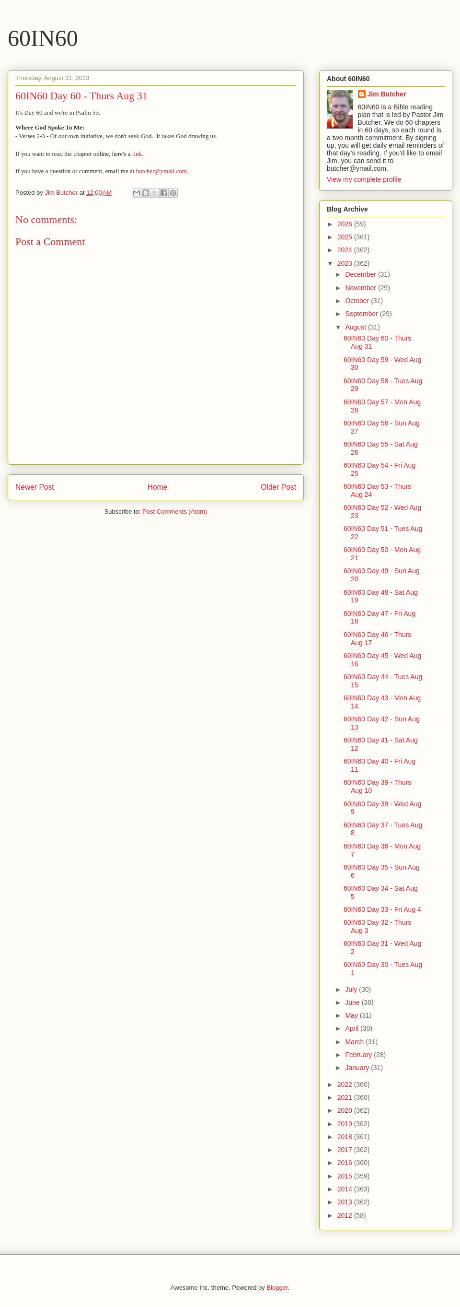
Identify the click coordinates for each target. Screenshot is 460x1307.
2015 (345, 1176)
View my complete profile (364, 179)
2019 (345, 1124)
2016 (345, 1162)
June (353, 1002)
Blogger (277, 1287)
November (361, 288)
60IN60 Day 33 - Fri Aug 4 (382, 909)
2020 (345, 1110)
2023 (345, 263)
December (361, 274)
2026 (345, 224)
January (358, 1068)
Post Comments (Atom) (174, 511)
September (362, 314)
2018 (345, 1137)
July (352, 989)
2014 (345, 1189)
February (359, 1055)
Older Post (278, 487)
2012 (345, 1215)
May (352, 1015)
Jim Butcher (387, 94)
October (358, 301)
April (352, 1028)
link (137, 153)
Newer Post (34, 487)
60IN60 (43, 38)
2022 (345, 1084)
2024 (345, 250)
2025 (345, 237)
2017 (345, 1150)
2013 (345, 1202)
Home (158, 487)
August (356, 327)
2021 (345, 1097)
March (355, 1042)
